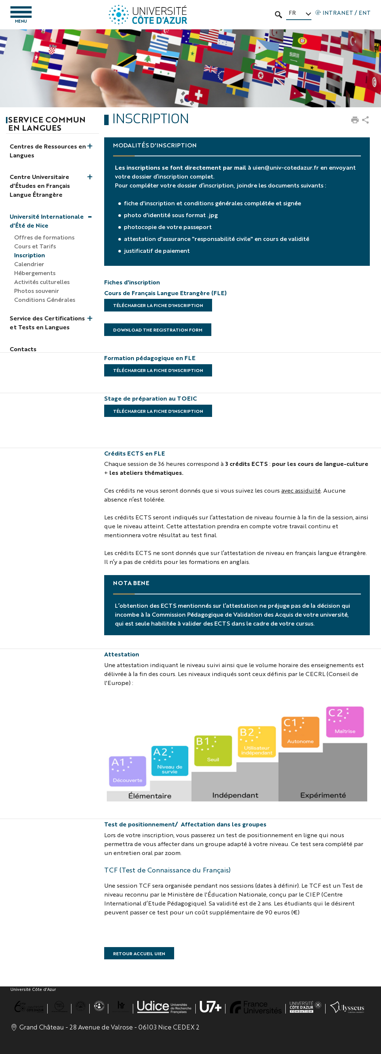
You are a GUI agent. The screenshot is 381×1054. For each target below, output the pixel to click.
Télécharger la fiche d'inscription (158, 305)
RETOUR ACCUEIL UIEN (139, 953)
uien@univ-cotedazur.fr (286, 167)
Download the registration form (157, 330)
